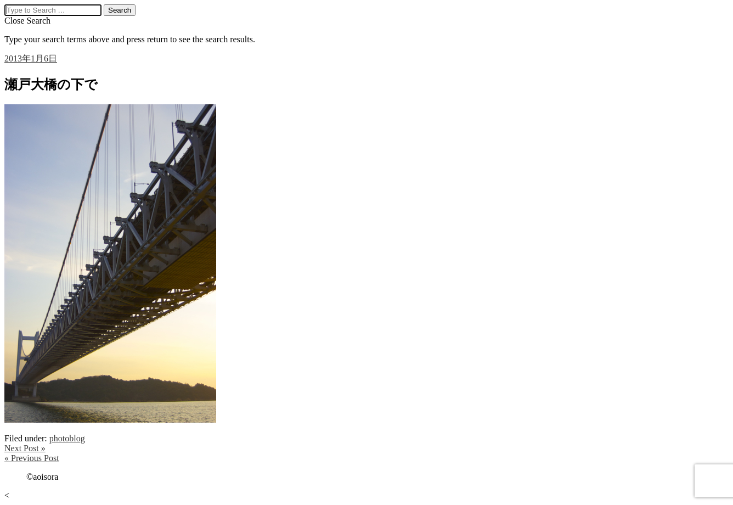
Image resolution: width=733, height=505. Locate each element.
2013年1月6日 (30, 58)
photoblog (67, 438)
